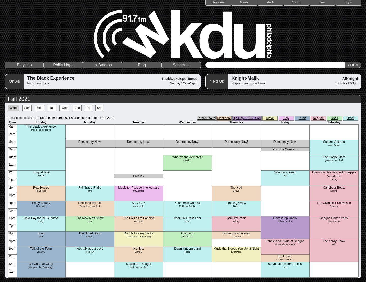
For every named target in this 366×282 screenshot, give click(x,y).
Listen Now (218, 2)
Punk (302, 118)
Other (350, 118)
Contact (296, 2)
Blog (142, 65)
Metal (270, 118)
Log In (348, 2)
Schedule (181, 65)
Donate (244, 2)
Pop (286, 118)
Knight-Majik (245, 78)
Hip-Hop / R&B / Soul (247, 118)
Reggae (318, 118)
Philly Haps (63, 65)
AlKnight (350, 78)
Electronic (224, 118)
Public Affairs (206, 118)
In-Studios (103, 65)
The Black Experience (50, 78)
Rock (334, 118)
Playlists (24, 65)
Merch (270, 2)
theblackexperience (179, 78)
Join (322, 2)
